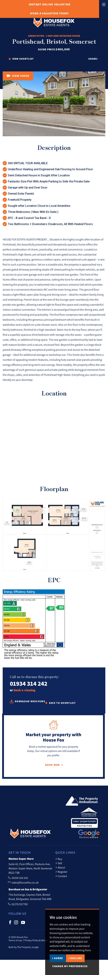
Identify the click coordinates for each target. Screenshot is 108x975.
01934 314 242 (28, 683)
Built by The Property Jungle (24, 947)
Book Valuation (49, 13)
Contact (61, 876)
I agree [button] (57, 958)
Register (61, 871)
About (60, 867)
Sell (58, 863)
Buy (58, 859)
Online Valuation (50, 4)
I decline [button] (75, 958)
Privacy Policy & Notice (36, 940)
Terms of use (15, 940)
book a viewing (24, 690)
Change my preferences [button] (69, 966)
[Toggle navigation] (103, 4)
